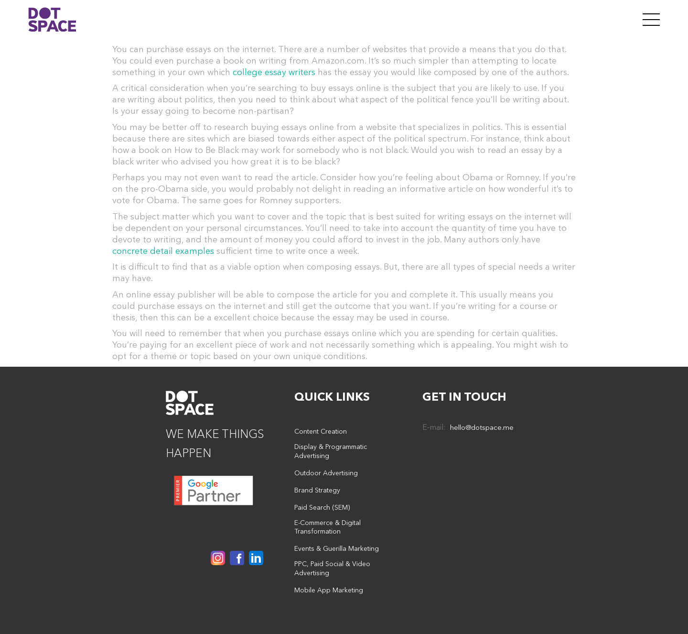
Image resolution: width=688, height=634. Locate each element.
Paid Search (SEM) (322, 507)
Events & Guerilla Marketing (336, 548)
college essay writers (274, 72)
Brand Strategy (317, 490)
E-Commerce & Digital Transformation (327, 527)
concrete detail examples (163, 251)
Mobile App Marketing (328, 590)
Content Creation (320, 431)
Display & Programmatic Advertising (330, 451)
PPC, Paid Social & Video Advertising (332, 568)
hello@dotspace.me (482, 427)
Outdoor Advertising (326, 473)
